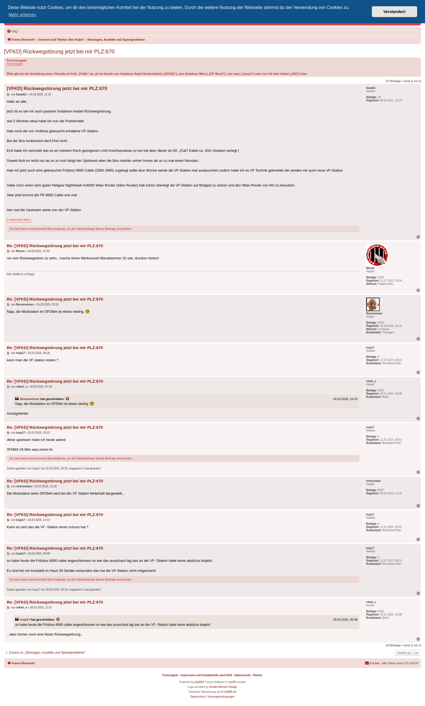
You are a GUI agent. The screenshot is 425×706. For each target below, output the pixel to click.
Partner (257, 675)
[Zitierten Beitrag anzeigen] (67, 398)
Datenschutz (242, 675)
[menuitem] (12, 31)
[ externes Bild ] (19, 220)
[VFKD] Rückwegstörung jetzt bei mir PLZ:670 (59, 51)
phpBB (198, 682)
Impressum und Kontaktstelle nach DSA (206, 675)
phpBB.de (230, 691)
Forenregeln (15, 63)
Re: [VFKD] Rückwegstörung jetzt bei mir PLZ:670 (55, 245)
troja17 (25, 619)
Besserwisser (30, 399)
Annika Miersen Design (223, 686)
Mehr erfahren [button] (22, 14)
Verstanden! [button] (395, 11)
